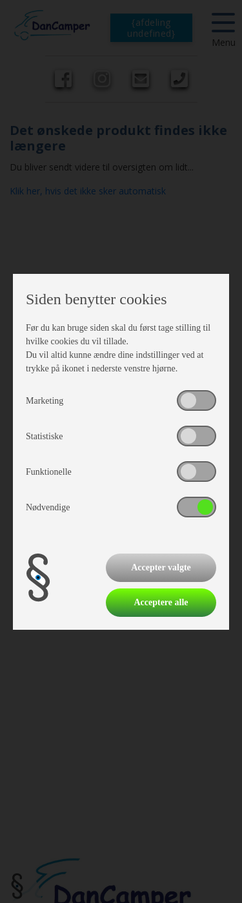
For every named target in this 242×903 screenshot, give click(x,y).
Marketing (44, 401)
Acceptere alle (161, 602)
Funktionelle (49, 472)
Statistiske (44, 436)
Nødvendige (48, 507)
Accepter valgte (161, 567)
